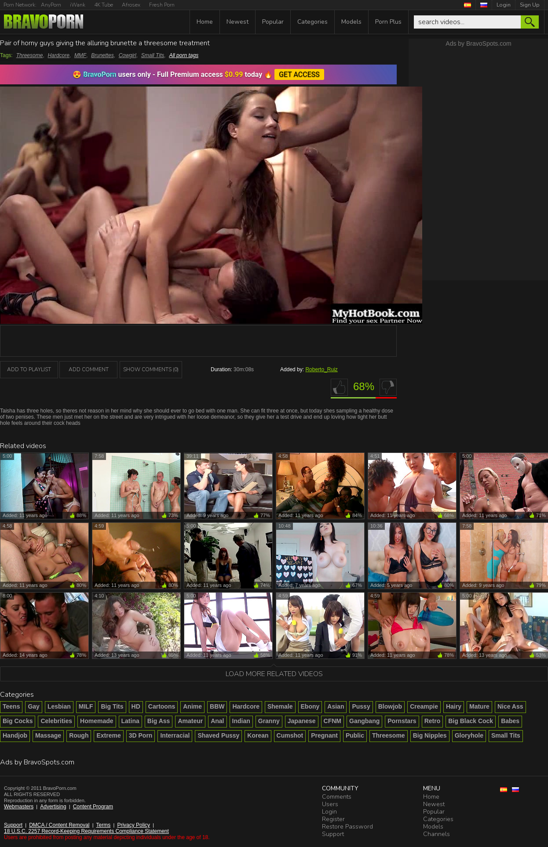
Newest (237, 22)
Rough (78, 735)
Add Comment (89, 369)
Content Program (93, 807)
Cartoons (161, 706)
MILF (86, 706)
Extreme (108, 735)
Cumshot (290, 735)
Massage (48, 735)
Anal (217, 720)
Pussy (361, 706)
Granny (269, 720)
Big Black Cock (470, 720)
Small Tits (152, 55)
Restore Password (347, 826)
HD (136, 706)
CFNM (332, 720)
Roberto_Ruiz (321, 369)
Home (205, 22)
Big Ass (158, 720)
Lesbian (59, 706)
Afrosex (131, 5)
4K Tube (103, 5)
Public (355, 735)
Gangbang (364, 720)
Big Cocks (18, 720)
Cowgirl (127, 55)
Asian (335, 706)
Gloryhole (469, 735)
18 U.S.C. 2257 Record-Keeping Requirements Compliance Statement (86, 831)
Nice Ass (510, 706)
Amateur (190, 720)
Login (504, 4)
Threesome (29, 55)
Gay (33, 706)
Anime (192, 706)
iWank (77, 5)
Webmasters (18, 807)
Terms (103, 825)
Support (13, 825)
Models (351, 22)
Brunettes (102, 55)
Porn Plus (388, 22)
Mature (479, 706)
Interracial (175, 735)
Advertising (53, 807)
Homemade (96, 720)
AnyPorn (51, 5)
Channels (436, 834)
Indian (241, 720)
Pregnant (324, 735)
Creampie (424, 706)
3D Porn (141, 735)
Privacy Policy (133, 825)
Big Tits (112, 706)
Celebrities (56, 720)
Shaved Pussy (218, 735)
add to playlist (29, 369)
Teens (11, 706)
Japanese (302, 720)
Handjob (15, 735)
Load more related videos (274, 674)
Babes (510, 720)
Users (330, 804)
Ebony (310, 706)
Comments (336, 797)
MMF (80, 55)
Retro (432, 720)
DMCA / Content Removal (59, 825)
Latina (130, 720)
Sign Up (530, 4)
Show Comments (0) (151, 369)
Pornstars (401, 720)
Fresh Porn (162, 5)
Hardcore (58, 55)
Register (333, 819)
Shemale (280, 706)
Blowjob (390, 706)
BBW (217, 706)
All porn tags (183, 55)
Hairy (453, 706)
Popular (273, 22)
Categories (312, 22)
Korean (257, 735)
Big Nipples (430, 735)
